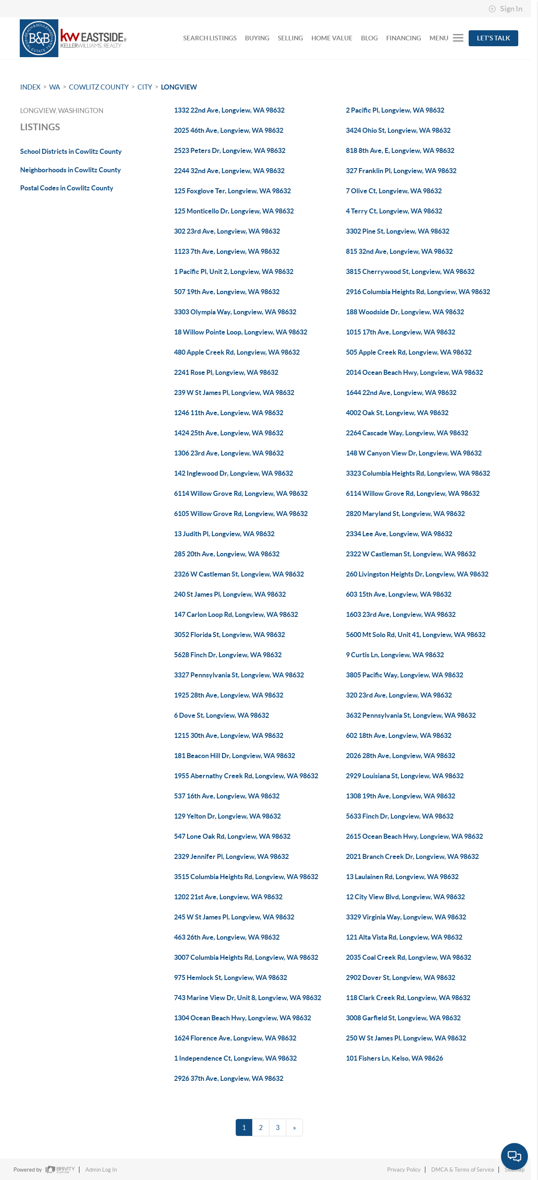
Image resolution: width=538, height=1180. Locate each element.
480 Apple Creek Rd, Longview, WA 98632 (237, 352)
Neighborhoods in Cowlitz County (70, 170)
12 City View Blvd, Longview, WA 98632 (405, 896)
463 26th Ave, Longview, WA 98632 (227, 937)
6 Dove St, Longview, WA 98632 (221, 715)
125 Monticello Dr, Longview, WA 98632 (234, 211)
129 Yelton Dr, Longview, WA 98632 (227, 816)
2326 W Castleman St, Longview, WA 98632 (239, 574)
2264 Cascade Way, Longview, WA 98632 (407, 432)
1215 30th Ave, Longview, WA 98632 (228, 735)
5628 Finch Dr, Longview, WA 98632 (228, 654)
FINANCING (403, 38)
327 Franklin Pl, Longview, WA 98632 (401, 170)
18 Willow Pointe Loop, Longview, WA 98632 (240, 332)
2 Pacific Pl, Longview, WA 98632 (395, 110)
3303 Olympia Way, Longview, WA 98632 (235, 311)
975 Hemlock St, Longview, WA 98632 (230, 977)
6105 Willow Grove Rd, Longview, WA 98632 (241, 513)
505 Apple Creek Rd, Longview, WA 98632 (409, 352)
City (144, 87)
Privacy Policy (404, 1170)
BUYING (257, 38)
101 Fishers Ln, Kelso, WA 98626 (394, 1058)
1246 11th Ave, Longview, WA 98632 (228, 412)
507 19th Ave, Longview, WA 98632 (227, 291)
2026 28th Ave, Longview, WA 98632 (400, 755)
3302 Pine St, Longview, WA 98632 (397, 231)
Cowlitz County (99, 87)
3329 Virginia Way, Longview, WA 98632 (406, 917)
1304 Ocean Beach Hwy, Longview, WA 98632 (242, 1017)
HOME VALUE (332, 38)
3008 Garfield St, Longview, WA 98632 (403, 1017)
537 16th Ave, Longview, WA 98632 (227, 796)
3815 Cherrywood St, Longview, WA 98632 (410, 271)
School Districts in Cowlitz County (71, 151)
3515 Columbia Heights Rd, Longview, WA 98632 (246, 876)
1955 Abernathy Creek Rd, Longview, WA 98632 (246, 775)
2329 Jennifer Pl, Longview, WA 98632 (231, 856)
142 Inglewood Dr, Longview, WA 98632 (233, 473)
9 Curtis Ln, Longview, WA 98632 (395, 654)
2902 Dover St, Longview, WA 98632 (400, 977)
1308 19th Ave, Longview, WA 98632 (400, 796)
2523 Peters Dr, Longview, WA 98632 (229, 150)
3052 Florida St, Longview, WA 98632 (229, 634)
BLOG (369, 38)
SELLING (290, 38)
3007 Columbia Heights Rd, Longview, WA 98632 (246, 957)
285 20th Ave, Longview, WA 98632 (227, 553)
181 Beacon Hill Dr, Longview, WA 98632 (234, 755)
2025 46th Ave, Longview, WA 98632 (228, 130)
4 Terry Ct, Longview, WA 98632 (394, 211)
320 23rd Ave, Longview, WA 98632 (399, 695)
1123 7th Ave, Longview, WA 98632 (227, 251)
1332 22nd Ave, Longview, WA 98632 (229, 110)
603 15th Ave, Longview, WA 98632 (398, 594)
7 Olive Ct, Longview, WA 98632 (394, 190)
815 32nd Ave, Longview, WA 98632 (399, 251)
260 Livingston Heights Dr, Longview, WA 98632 (417, 574)
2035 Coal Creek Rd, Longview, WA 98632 (408, 957)
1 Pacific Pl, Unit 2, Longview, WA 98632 (233, 271)
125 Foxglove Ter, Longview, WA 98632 (232, 190)
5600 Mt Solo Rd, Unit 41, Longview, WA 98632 (415, 634)
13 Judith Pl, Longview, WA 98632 (224, 533)
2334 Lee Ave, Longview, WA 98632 (399, 533)
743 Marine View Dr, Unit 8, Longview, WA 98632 (247, 997)
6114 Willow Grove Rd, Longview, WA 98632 (241, 493)
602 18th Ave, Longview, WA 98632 (398, 735)
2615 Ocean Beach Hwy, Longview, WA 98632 (414, 836)
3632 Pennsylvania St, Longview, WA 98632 (411, 715)
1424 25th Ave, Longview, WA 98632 (228, 432)
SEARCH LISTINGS (210, 38)
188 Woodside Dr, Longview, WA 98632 (405, 311)
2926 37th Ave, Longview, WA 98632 (228, 1078)
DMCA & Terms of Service (462, 1170)
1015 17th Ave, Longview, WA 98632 (400, 332)
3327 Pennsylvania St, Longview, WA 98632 (239, 675)
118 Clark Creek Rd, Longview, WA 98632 (408, 997)
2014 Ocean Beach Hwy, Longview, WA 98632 (414, 372)
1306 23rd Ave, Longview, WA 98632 (229, 453)
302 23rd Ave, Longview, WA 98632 (227, 231)
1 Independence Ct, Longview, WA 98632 (235, 1058)
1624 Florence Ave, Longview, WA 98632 (235, 1038)
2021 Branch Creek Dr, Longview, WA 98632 (412, 856)
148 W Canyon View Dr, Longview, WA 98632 (414, 453)
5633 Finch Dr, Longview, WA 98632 (400, 816)
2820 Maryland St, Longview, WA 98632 (405, 513)
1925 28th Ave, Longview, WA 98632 (228, 695)
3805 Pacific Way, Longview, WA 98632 (404, 675)
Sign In (505, 9)
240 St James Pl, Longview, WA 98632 (230, 594)
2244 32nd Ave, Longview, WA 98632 (229, 170)
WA (54, 87)
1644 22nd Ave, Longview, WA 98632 (401, 392)
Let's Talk (493, 38)
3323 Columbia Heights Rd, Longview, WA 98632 (418, 473)
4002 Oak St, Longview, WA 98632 (397, 412)
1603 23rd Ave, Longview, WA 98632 (401, 614)
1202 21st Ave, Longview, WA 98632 (228, 896)
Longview (179, 87)
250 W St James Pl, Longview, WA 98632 (406, 1038)
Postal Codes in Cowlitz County (66, 188)
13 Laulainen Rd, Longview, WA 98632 (402, 876)
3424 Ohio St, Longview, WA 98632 (398, 130)
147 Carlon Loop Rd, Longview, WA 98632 (236, 614)
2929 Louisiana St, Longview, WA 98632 (405, 775)
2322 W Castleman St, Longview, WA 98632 (411, 553)
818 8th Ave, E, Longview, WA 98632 (400, 150)
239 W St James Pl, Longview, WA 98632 (234, 392)
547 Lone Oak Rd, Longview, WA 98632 (232, 836)
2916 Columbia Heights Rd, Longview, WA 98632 (418, 291)
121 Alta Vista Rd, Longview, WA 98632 (404, 937)
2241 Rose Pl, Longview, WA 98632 (226, 372)
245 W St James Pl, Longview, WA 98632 (234, 917)
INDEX (30, 87)
